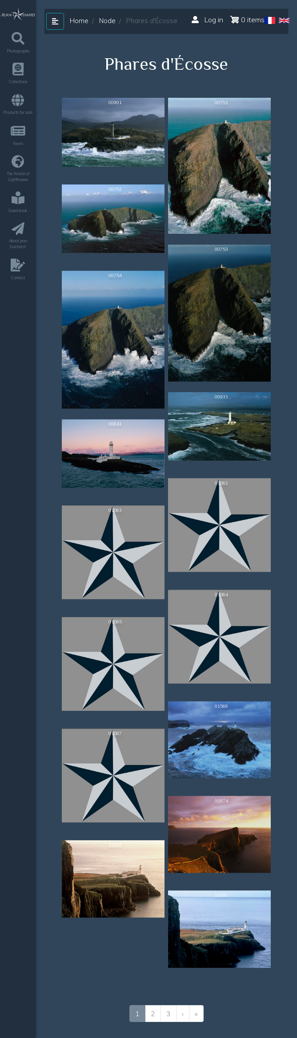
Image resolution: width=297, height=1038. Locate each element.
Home (79, 20)
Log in (207, 19)
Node (107, 20)
